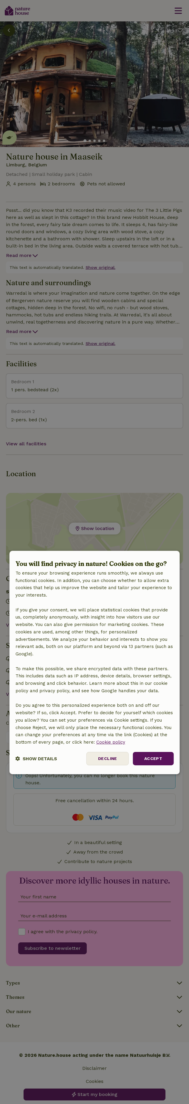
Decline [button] (107, 758)
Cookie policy (110, 742)
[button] (36, 758)
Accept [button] (153, 758)
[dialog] (95, 662)
